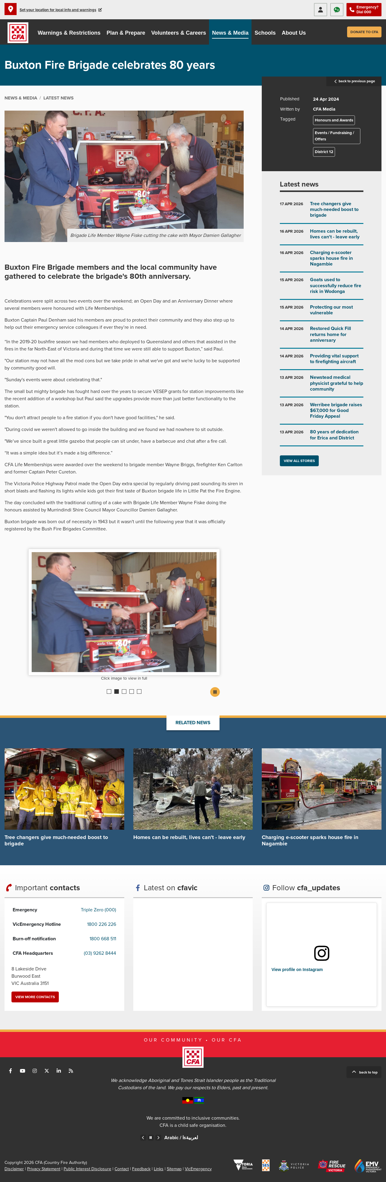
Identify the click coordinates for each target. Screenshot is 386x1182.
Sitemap (174, 1168)
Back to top (368, 1072)
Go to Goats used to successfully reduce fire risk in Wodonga (321, 288)
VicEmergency (198, 1168)
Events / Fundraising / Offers (334, 135)
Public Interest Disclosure (87, 1168)
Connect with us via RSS (70, 1070)
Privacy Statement (43, 1168)
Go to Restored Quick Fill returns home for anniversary (321, 337)
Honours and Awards (334, 120)
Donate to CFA (364, 32)
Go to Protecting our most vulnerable (321, 312)
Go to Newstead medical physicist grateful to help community (321, 386)
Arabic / (181, 1138)
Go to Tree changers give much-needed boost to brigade (321, 212)
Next (158, 1138)
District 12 (324, 151)
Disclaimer (14, 1168)
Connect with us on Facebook (10, 1070)
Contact (122, 1168)
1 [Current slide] (109, 691)
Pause (215, 692)
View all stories (299, 461)
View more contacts (35, 997)
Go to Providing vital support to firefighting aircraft (321, 361)
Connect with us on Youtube (22, 1070)
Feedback (141, 1168)
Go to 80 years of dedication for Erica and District (321, 437)
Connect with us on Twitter (46, 1070)
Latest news (299, 184)
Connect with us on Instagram (34, 1070)
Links (158, 1168)
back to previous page (354, 81)
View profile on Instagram (297, 969)
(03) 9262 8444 (100, 953)
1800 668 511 (103, 939)
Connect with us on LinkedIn (58, 1070)
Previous (143, 1138)
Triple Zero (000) (98, 910)
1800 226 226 (101, 924)
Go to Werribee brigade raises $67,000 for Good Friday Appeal (321, 413)
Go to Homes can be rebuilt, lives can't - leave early (321, 236)
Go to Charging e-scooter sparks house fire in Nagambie (321, 261)
